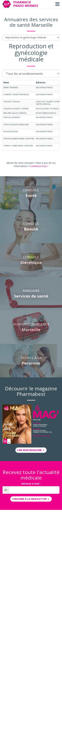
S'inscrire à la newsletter (31, 498)
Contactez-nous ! (39, 166)
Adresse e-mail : (31, 483)
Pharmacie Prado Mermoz (25, 4)
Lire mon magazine (31, 450)
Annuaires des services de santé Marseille (31, 22)
